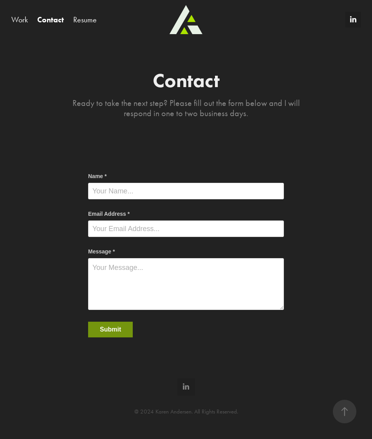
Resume (85, 19)
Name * (97, 176)
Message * (101, 251)
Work (19, 19)
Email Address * (109, 214)
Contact (50, 19)
